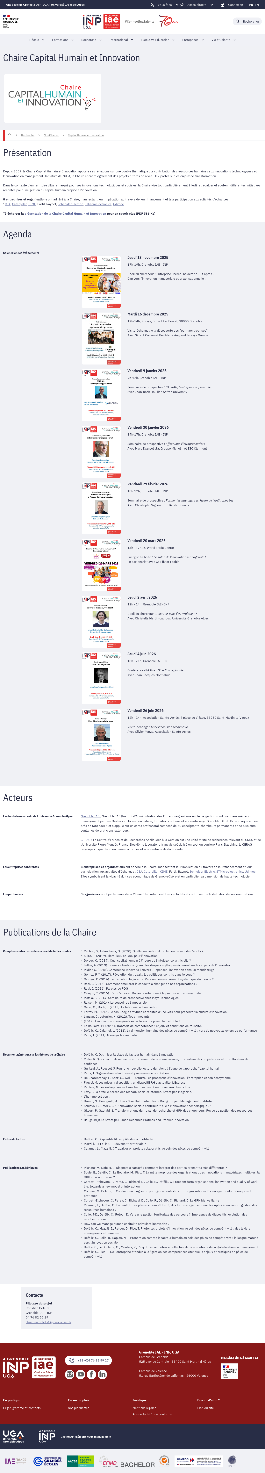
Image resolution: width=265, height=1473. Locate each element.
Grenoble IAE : (91, 816)
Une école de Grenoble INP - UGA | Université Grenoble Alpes (45, 4)
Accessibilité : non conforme (152, 1414)
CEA (8, 204)
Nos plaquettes (78, 1407)
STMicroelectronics (97, 204)
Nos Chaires (51, 135)
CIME (32, 204)
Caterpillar (19, 204)
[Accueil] (9, 135)
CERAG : (86, 839)
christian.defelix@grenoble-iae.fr (48, 1322)
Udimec (118, 204)
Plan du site (205, 1407)
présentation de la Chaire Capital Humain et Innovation (66, 213)
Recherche (27, 135)
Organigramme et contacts (22, 1407)
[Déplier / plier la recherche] (247, 21)
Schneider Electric (70, 204)
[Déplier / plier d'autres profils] (165, 4)
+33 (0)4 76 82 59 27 (88, 1360)
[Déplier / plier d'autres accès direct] (197, 4)
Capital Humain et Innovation (86, 135)
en (257, 5)
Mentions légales (144, 1407)
